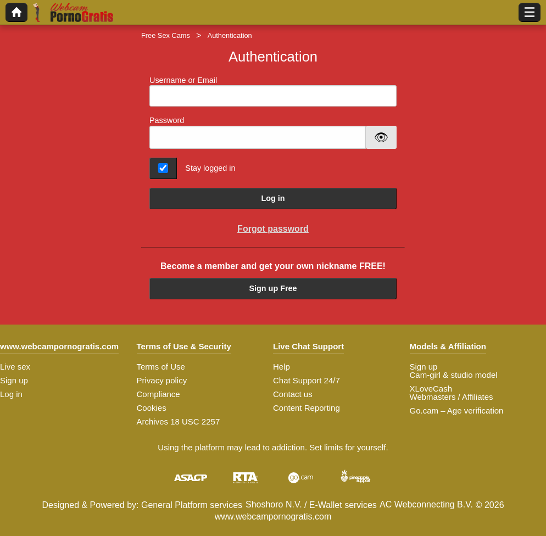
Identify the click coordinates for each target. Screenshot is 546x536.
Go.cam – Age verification (457, 410)
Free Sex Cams (165, 35)
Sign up (14, 380)
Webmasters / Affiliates (451, 396)
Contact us (293, 394)
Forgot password (273, 228)
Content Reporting (306, 407)
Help (281, 366)
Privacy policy (162, 380)
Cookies (151, 407)
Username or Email (273, 91)
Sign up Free (273, 288)
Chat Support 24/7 (306, 380)
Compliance (158, 394)
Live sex (15, 366)
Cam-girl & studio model (454, 374)
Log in (273, 198)
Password (166, 120)
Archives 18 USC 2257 (178, 421)
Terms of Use (161, 366)
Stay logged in (210, 168)
